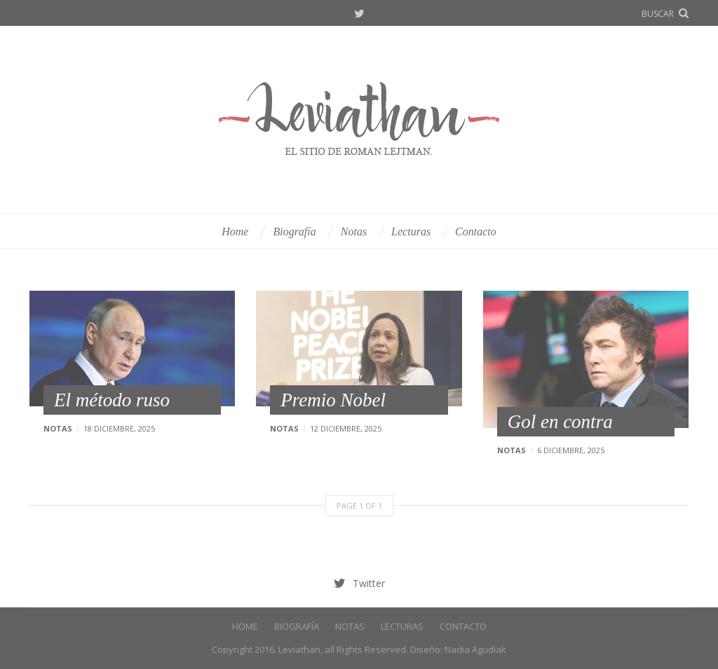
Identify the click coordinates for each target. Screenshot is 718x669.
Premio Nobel (333, 400)
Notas (354, 231)
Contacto (475, 231)
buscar (658, 14)
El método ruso (112, 400)
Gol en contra (560, 421)
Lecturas (411, 231)
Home (235, 231)
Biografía (294, 231)
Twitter (359, 14)
